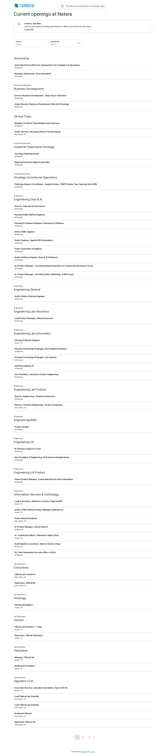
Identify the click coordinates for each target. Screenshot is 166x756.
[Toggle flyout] (78, 43)
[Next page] (93, 737)
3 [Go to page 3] (89, 737)
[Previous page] (72, 737)
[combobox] (50, 44)
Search (18, 42)
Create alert (29, 29)
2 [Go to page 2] (83, 737)
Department (54, 42)
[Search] (30, 45)
